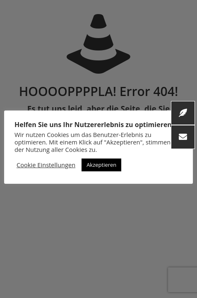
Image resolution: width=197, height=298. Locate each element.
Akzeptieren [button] (101, 164)
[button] (183, 137)
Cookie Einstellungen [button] (46, 164)
